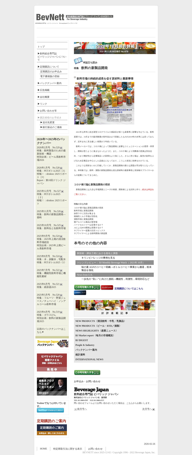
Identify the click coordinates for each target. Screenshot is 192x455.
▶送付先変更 (47, 122)
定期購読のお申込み (51, 71)
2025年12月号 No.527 (50, 191)
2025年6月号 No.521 (50, 284)
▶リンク (42, 104)
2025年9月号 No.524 (50, 236)
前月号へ (80, 409)
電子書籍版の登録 (49, 76)
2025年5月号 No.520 (50, 294)
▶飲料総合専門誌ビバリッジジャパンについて (52, 56)
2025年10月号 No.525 (50, 225)
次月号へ (148, 409)
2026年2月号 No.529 (50, 147)
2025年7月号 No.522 (50, 270)
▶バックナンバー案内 (50, 83)
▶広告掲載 (44, 90)
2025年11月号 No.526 (50, 211)
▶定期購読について (48, 66)
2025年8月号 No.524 (50, 256)
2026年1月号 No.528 (50, 167)
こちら (129, 403)
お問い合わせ (95, 449)
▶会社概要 (44, 97)
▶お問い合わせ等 (47, 110)
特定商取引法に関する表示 (67, 449)
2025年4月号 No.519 (50, 312)
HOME (43, 448)
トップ (41, 46)
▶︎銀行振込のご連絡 (51, 127)
